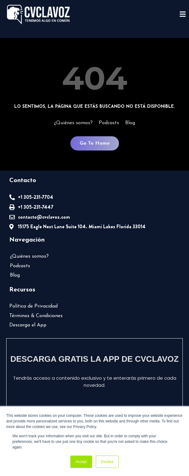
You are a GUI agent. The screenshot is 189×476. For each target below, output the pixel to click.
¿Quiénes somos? (73, 122)
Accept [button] (81, 462)
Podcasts (109, 122)
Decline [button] (107, 462)
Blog (130, 122)
